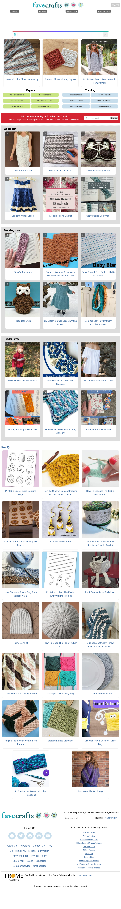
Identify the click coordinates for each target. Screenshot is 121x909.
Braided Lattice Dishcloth (60, 740)
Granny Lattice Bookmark (98, 429)
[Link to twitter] (21, 835)
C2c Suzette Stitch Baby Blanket (21, 693)
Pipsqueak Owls (23, 320)
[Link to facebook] (12, 835)
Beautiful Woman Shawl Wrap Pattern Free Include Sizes (60, 274)
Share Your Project (23, 860)
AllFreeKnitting (89, 836)
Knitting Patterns (104, 106)
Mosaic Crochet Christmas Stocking (60, 382)
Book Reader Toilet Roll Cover (100, 592)
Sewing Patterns (76, 101)
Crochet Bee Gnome (60, 541)
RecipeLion (89, 857)
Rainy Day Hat (21, 643)
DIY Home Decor (44, 106)
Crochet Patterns (16, 106)
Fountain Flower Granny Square (60, 79)
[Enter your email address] (78, 818)
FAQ (50, 845)
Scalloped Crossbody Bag (60, 693)
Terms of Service (21, 865)
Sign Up (114, 118)
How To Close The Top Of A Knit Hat (60, 645)
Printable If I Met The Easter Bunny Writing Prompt (60, 594)
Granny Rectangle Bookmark (22, 429)
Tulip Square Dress (22, 170)
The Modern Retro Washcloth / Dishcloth (60, 431)
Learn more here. (85, 875)
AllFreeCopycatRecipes (89, 861)
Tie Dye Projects (104, 95)
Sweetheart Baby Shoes (98, 170)
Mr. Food (89, 854)
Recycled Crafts (45, 95)
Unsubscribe (39, 865)
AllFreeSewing (89, 850)
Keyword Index (20, 855)
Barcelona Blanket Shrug (90, 791)
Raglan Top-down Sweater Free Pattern (21, 742)
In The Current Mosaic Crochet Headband (30, 793)
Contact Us (39, 845)
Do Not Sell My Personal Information (29, 850)
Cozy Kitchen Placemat (100, 693)
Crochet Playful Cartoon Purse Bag (100, 742)
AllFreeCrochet (89, 832)
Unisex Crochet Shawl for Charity (21, 79)
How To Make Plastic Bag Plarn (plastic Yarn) (21, 594)
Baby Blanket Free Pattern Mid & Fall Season (98, 274)
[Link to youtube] (48, 835)
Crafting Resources (44, 101)
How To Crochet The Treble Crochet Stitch (100, 493)
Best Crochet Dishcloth (60, 170)
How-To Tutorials (104, 101)
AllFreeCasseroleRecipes (89, 868)
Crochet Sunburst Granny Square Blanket (20, 543)
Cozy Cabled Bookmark (98, 215)
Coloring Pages (76, 106)
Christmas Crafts (16, 101)
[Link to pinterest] (30, 835)
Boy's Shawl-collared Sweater (23, 380)
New (5, 447)
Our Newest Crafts (16, 95)
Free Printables (76, 95)
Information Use (72, 120)
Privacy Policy (60, 120)
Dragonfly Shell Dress (23, 215)
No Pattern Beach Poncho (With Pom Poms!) (99, 81)
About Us (12, 845)
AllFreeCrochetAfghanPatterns (89, 843)
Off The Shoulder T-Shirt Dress (98, 380)
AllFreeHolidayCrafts (89, 839)
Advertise (25, 845)
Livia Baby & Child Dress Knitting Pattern (60, 322)
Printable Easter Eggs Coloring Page (20, 493)
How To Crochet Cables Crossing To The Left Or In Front (60, 493)
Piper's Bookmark (23, 272)
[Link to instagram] (39, 835)
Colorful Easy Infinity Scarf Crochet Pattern (98, 322)
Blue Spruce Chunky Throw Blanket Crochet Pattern (100, 645)
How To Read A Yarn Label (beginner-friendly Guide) (100, 543)
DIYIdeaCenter (89, 846)
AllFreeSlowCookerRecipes (89, 864)
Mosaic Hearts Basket (60, 215)
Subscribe (41, 860)
